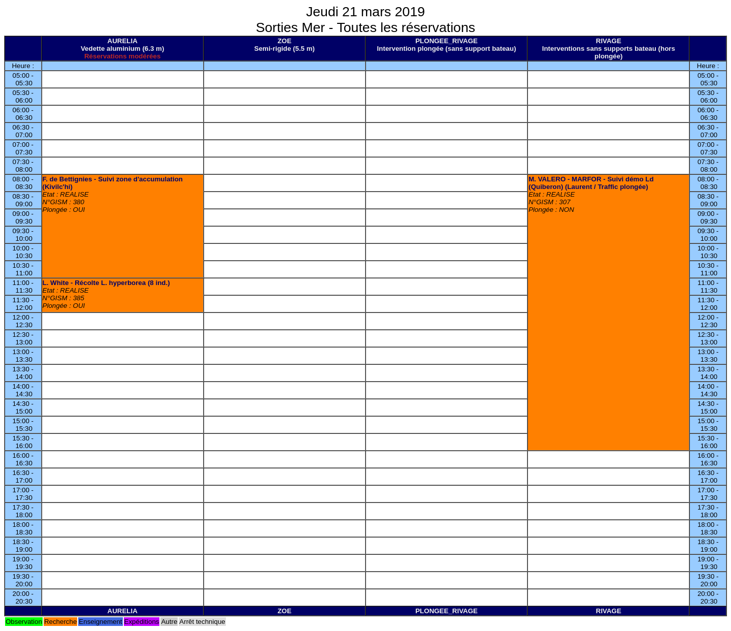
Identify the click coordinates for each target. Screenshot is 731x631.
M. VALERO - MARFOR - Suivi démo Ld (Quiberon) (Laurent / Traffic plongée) (590, 183)
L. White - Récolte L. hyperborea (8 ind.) (106, 283)
